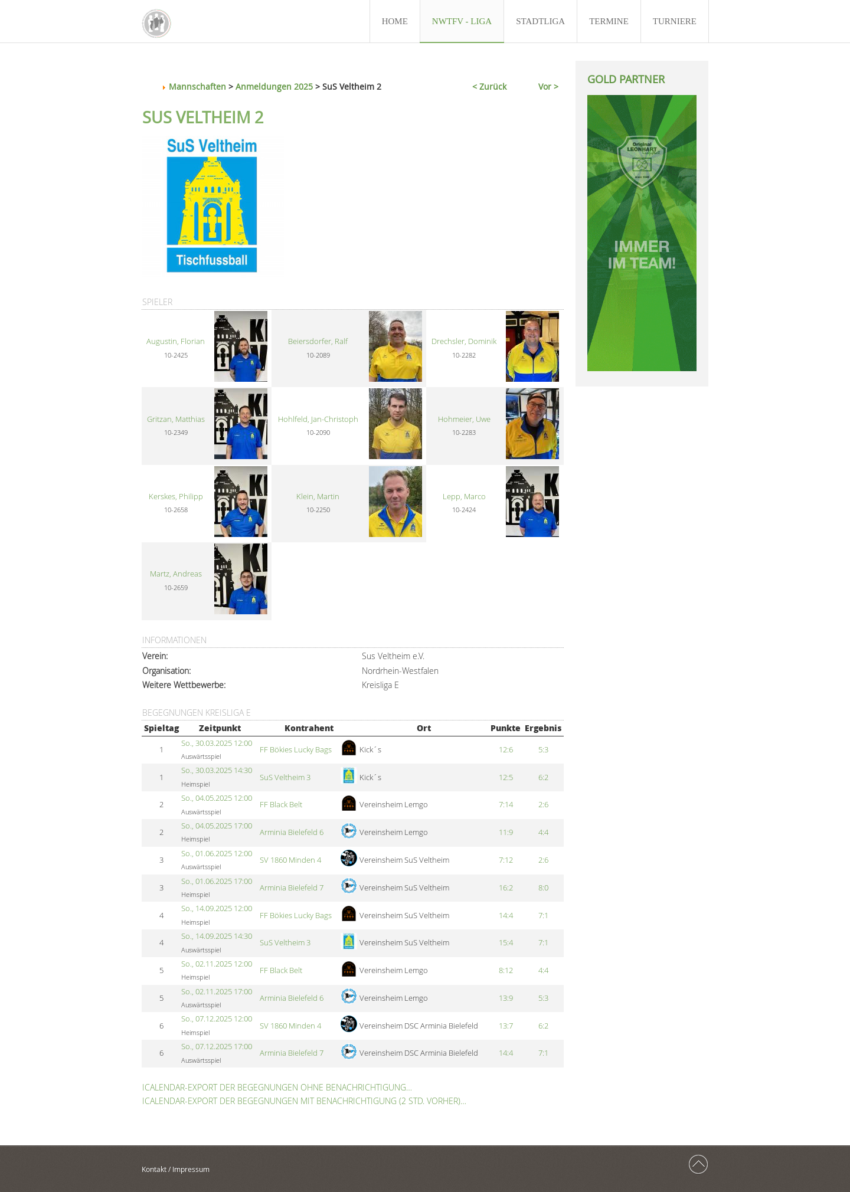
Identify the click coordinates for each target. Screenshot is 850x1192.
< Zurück (489, 86)
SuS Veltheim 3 (285, 777)
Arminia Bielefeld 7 (291, 888)
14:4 (506, 916)
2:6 (543, 805)
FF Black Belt (281, 805)
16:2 (506, 888)
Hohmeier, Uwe (464, 419)
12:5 (506, 777)
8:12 (506, 970)
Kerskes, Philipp (176, 497)
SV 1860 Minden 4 (290, 860)
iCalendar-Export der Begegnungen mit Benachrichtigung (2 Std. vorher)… (304, 1100)
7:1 (543, 916)
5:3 (543, 750)
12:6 (506, 750)
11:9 (506, 832)
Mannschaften (197, 86)
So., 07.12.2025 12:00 (216, 1019)
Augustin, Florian (175, 341)
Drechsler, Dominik (463, 341)
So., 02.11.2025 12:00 (216, 964)
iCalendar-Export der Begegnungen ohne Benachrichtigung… (277, 1087)
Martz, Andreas (176, 574)
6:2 (543, 777)
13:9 (506, 998)
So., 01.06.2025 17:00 (216, 881)
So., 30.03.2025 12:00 (216, 743)
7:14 (506, 805)
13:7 (506, 1026)
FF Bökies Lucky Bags (296, 750)
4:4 (543, 832)
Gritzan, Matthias (176, 419)
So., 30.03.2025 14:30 (216, 770)
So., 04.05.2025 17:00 (216, 826)
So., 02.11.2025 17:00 (216, 992)
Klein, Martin (317, 497)
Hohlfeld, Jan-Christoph (318, 419)
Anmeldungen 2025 (274, 86)
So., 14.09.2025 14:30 (216, 936)
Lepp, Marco (464, 497)
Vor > (548, 86)
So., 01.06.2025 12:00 (216, 854)
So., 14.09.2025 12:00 (216, 908)
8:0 (543, 888)
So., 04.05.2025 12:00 (216, 798)
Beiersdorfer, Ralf (318, 341)
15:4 (506, 943)
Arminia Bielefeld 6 (291, 832)
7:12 (506, 860)
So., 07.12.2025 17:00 (216, 1047)
